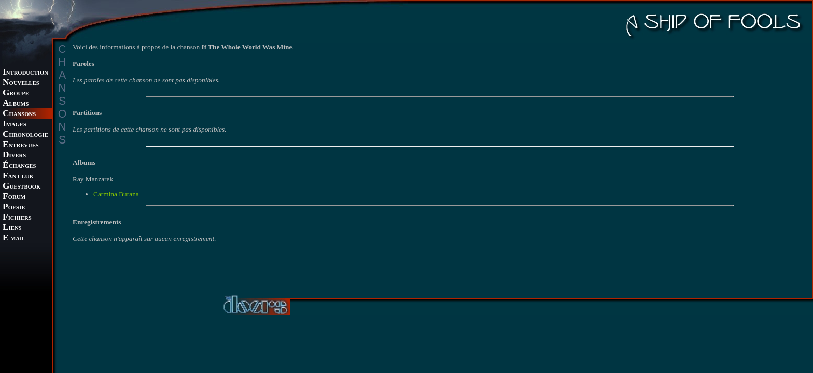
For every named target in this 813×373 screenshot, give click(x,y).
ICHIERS (17, 218)
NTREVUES (21, 145)
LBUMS (16, 104)
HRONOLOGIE (25, 135)
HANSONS (19, 114)
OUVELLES (21, 83)
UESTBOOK (21, 187)
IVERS (14, 156)
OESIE (14, 207)
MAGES (14, 124)
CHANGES (19, 166)
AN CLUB (18, 176)
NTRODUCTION (25, 73)
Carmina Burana (116, 194)
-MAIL (14, 238)
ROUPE (16, 93)
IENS (12, 228)
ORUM (14, 197)
